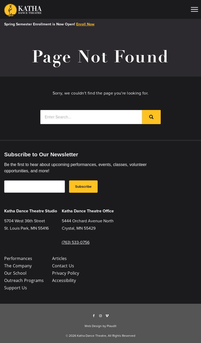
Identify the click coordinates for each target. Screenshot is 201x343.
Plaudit (111, 326)
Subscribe (83, 187)
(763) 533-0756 (76, 242)
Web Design (93, 326)
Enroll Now (85, 24)
